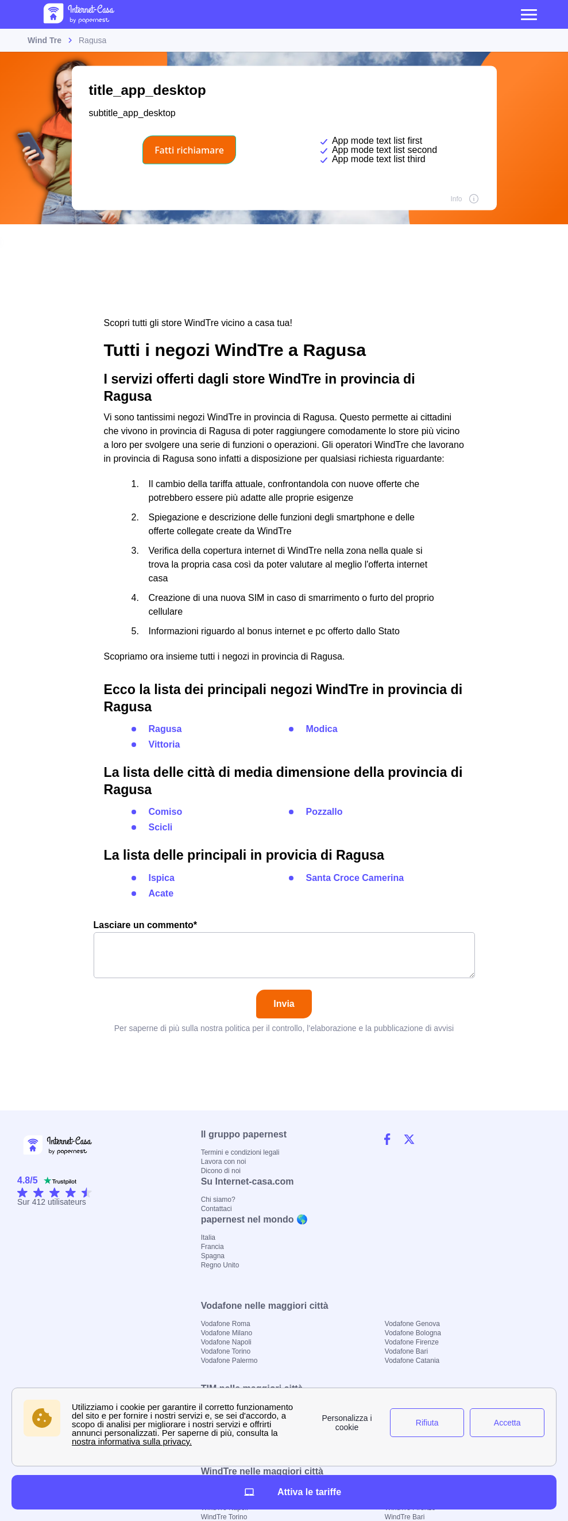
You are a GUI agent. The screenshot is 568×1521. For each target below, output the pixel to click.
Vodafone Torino (226, 1351)
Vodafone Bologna (413, 1333)
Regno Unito (220, 1265)
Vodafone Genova (412, 1324)
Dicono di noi (221, 1171)
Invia (283, 1004)
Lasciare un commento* (284, 949)
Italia (208, 1237)
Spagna (213, 1256)
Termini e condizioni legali (240, 1152)
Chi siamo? (218, 1200)
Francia (212, 1247)
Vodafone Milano (226, 1333)
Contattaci (216, 1209)
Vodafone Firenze (412, 1342)
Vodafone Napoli (226, 1342)
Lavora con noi (223, 1162)
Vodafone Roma (225, 1324)
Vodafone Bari (406, 1351)
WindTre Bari (405, 1517)
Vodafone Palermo (229, 1361)
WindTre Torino (224, 1517)
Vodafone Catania (412, 1361)
